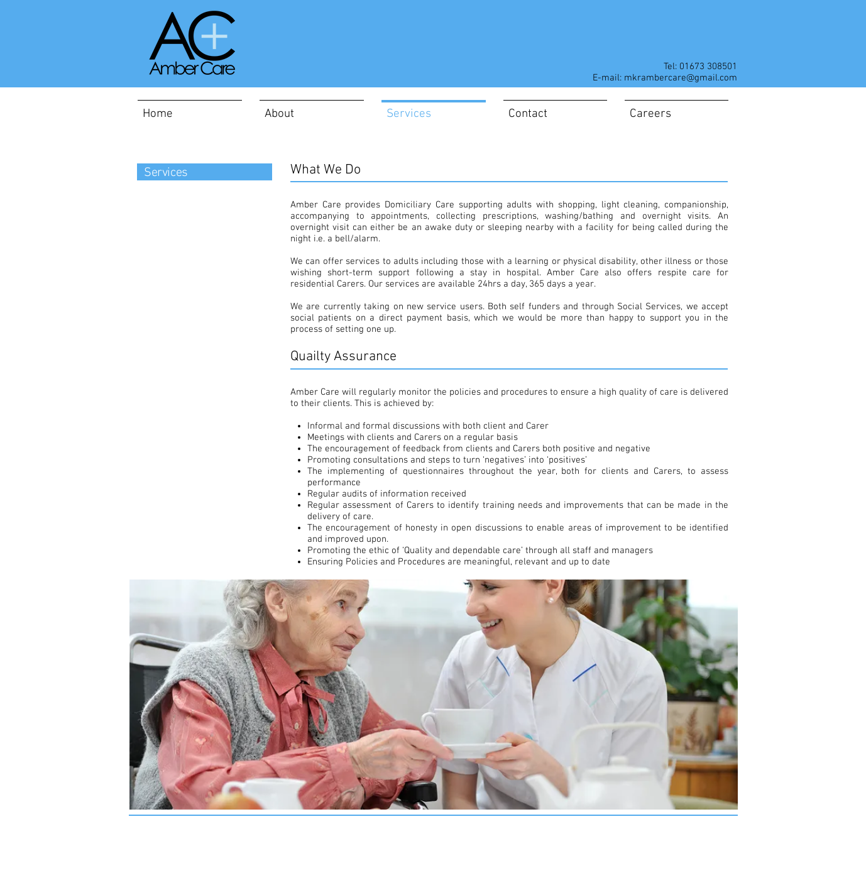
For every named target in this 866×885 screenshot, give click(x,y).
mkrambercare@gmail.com (680, 78)
